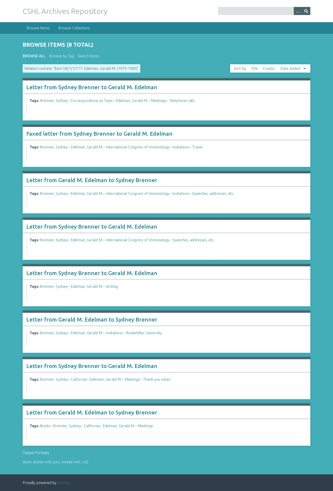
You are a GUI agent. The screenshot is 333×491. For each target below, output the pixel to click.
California (78, 379)
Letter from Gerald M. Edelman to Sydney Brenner (91, 180)
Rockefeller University (144, 333)
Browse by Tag (61, 56)
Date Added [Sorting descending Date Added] (290, 68)
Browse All (34, 56)
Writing (112, 286)
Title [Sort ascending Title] (255, 68)
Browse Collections (74, 28)
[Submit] (306, 11)
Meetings (158, 100)
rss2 (85, 462)
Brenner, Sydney (54, 100)
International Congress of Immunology (137, 147)
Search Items (88, 56)
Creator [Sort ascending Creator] (270, 68)
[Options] (298, 11)
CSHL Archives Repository (65, 11)
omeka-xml (70, 462)
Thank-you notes (156, 379)
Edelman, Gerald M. (132, 100)
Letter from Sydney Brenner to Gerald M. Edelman (91, 87)
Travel (197, 147)
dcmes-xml (42, 462)
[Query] (264, 11)
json (56, 462)
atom (27, 462)
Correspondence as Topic (92, 100)
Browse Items (38, 28)
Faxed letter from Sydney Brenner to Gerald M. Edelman (99, 134)
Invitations (180, 147)
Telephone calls (182, 100)
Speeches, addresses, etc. (213, 193)
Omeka (63, 483)
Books (45, 426)
